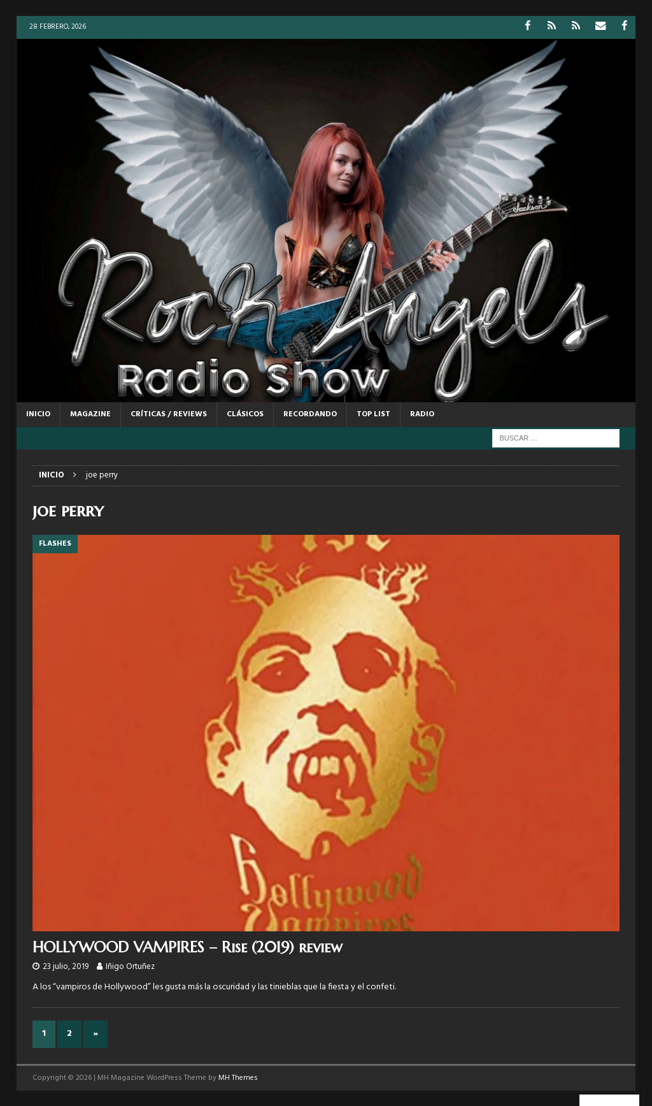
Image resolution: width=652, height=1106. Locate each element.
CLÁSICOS (245, 413)
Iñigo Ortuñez (130, 966)
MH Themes (238, 1077)
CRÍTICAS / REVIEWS (169, 413)
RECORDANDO (310, 413)
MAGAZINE (90, 413)
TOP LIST (373, 413)
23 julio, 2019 (66, 966)
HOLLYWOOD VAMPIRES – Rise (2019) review (187, 946)
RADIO (422, 413)
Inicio (38, 413)
